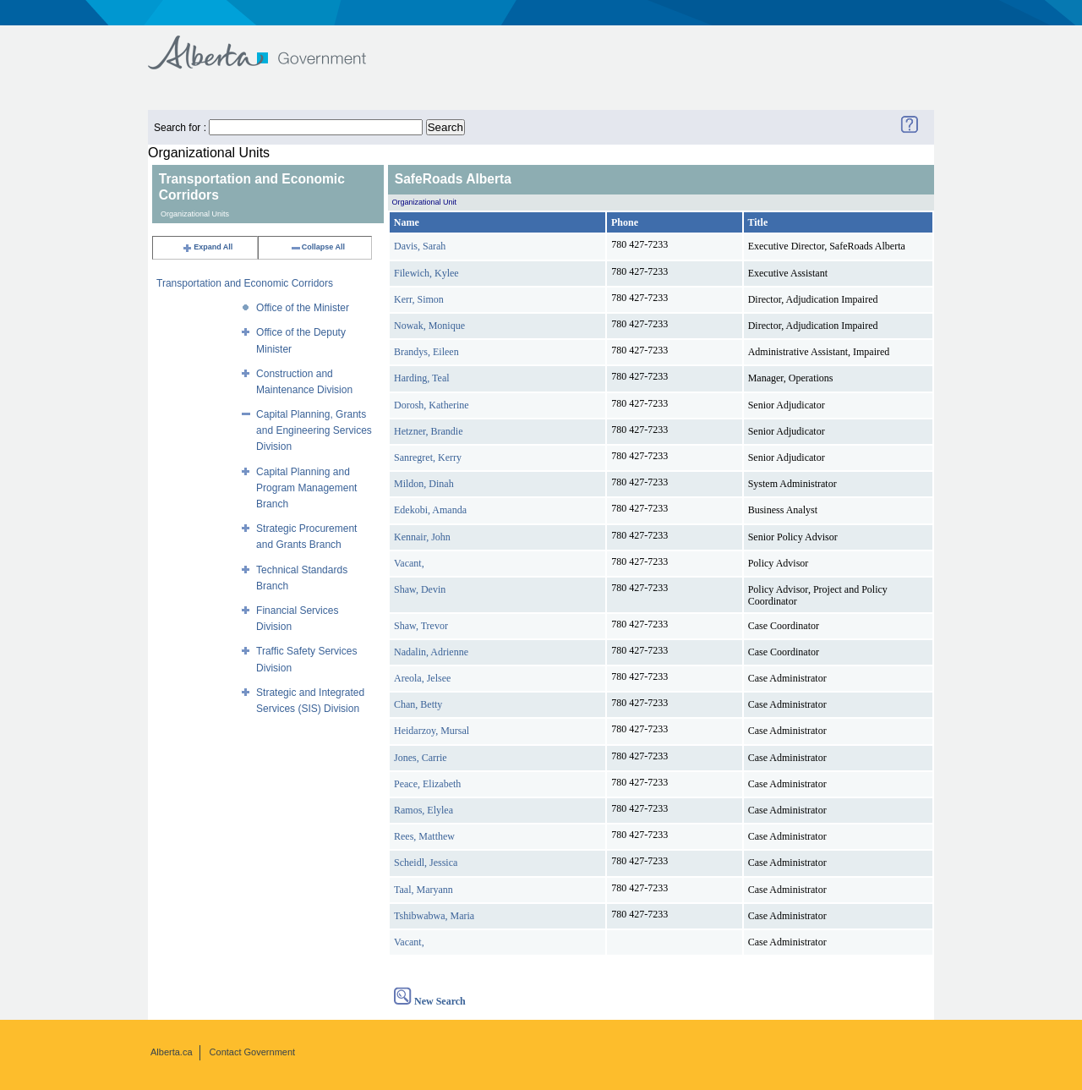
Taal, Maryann (423, 890)
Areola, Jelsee (422, 678)
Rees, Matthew (424, 836)
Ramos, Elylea (423, 810)
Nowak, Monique (429, 325)
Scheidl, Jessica (425, 862)
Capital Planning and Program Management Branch (306, 488)
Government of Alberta (271, 44)
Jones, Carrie (420, 758)
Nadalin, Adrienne (431, 652)
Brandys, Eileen (426, 352)
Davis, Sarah (419, 246)
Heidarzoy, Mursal (431, 731)
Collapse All (317, 247)
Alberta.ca (171, 1052)
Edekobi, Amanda (430, 510)
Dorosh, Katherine (431, 405)
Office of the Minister (302, 308)
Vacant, (409, 563)
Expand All (207, 247)
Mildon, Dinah (424, 484)
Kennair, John (422, 537)
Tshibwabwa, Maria (434, 916)
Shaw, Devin (419, 589)
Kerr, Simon (419, 299)
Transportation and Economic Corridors (244, 283)
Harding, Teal (422, 378)
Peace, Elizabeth (427, 784)
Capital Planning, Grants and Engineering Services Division (314, 430)
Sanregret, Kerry (428, 457)
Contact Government (253, 1052)
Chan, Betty (418, 704)
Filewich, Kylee (426, 273)
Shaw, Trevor (421, 626)
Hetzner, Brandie (428, 431)
